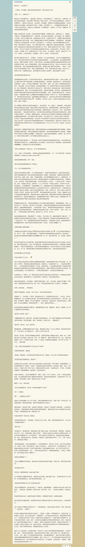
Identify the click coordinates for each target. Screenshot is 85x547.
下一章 (68, 545)
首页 (74, 17)
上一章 (64, 545)
